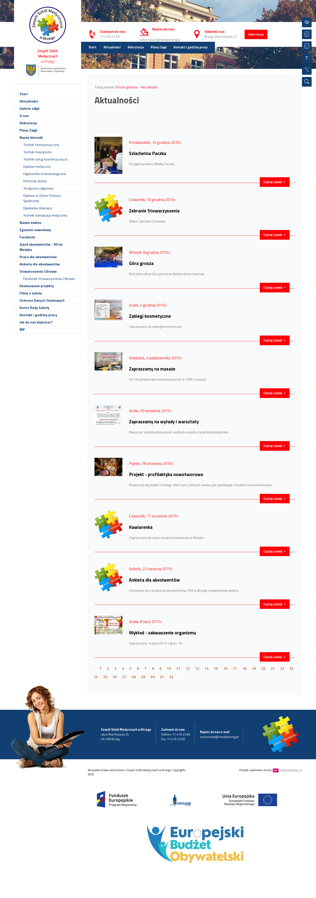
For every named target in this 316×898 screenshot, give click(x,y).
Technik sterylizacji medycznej (45, 215)
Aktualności (112, 47)
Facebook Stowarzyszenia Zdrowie (49, 278)
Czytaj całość (274, 182)
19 (254, 668)
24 (96, 676)
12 (188, 668)
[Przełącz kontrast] (307, 22)
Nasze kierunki (31, 137)
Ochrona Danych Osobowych (42, 300)
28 (134, 676)
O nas (24, 115)
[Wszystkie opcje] (307, 70)
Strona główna (126, 87)
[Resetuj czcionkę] (307, 58)
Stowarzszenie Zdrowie (38, 271)
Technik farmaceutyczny (41, 144)
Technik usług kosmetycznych (45, 159)
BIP (22, 329)
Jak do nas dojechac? (36, 322)
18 (244, 668)
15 (216, 668)
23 (292, 668)
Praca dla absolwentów (38, 256)
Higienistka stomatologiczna (44, 173)
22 (282, 668)
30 (152, 676)
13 (197, 668)
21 (273, 668)
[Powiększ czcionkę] (307, 34)
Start (92, 47)
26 (115, 676)
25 (105, 676)
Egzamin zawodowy (35, 229)
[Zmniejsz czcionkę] (307, 46)
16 (225, 668)
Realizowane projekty (37, 285)
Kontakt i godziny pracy (190, 47)
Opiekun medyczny (37, 166)
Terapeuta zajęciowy (38, 188)
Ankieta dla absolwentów (40, 264)
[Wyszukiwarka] (307, 82)
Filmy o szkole (31, 293)
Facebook (27, 237)
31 (162, 676)
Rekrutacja (256, 34)
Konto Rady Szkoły (34, 307)
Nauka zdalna (30, 222)
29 (143, 676)
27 (124, 676)
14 (207, 668)
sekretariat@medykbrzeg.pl (160, 39)
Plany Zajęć (159, 47)
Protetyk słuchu (35, 181)
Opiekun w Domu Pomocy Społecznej (42, 198)
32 (171, 676)
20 (263, 668)
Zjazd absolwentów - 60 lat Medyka (41, 247)
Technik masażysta (37, 152)
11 (178, 668)
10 (169, 668)
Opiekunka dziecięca (37, 208)
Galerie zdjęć (30, 108)
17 (235, 668)
